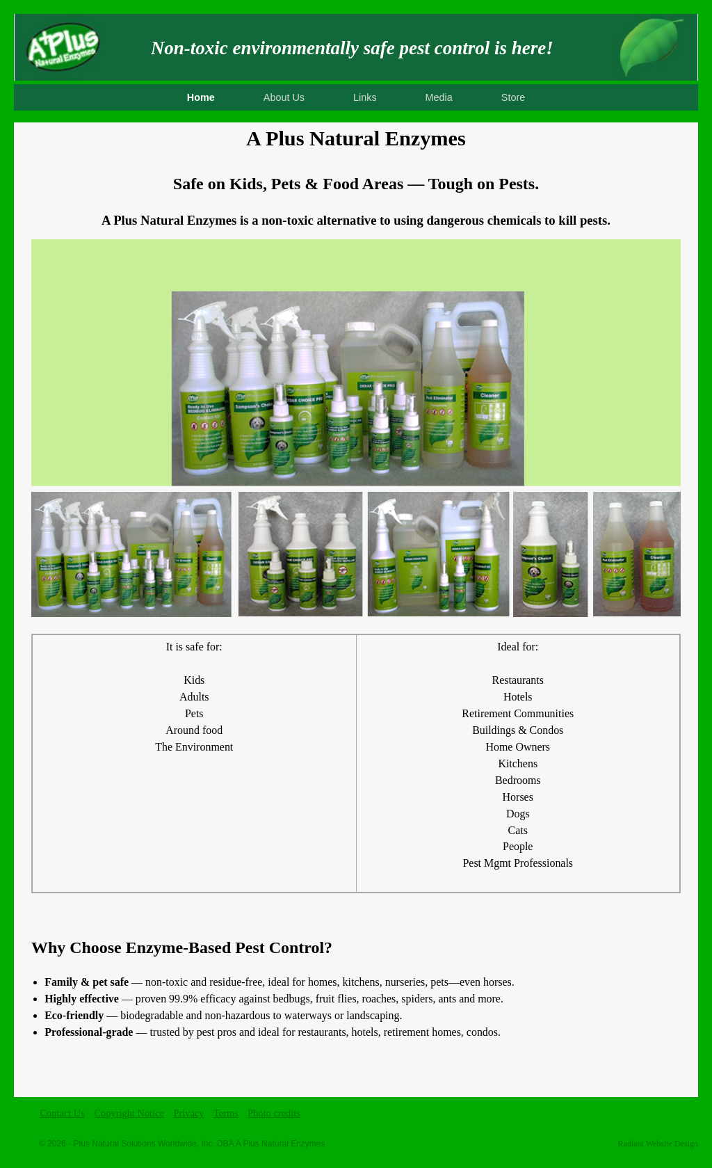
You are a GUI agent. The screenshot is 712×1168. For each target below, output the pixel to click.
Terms (225, 1113)
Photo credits (274, 1113)
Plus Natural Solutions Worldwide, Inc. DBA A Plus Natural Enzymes (199, 1144)
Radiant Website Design (658, 1144)
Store (513, 97)
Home (201, 97)
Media (439, 97)
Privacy (188, 1113)
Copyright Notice (128, 1113)
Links (365, 97)
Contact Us (62, 1113)
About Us (284, 97)
